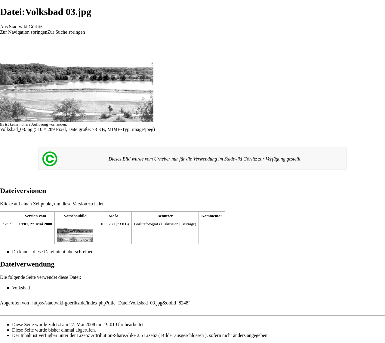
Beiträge (188, 224)
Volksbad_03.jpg (16, 129)
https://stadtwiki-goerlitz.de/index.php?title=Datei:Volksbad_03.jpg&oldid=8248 (110, 302)
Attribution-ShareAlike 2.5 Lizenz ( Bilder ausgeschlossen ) (149, 335)
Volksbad (21, 287)
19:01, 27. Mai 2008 (35, 224)
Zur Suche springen (66, 32)
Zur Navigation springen (23, 32)
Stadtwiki (233, 158)
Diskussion (169, 224)
